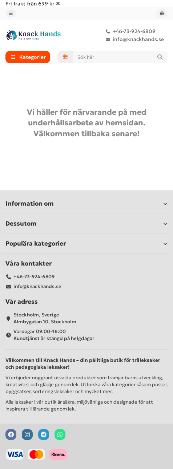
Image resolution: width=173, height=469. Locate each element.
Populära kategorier (86, 243)
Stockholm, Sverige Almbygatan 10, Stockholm (44, 318)
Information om (86, 203)
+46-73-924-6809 (129, 31)
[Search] (120, 57)
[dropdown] (10, 13)
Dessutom (86, 223)
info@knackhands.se (133, 39)
